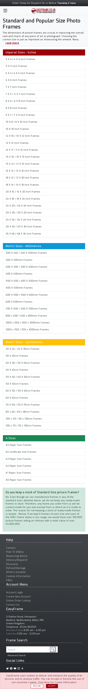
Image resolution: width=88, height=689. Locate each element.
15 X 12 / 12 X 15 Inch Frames (22, 163)
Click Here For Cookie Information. (57, 682)
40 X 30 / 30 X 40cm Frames (23, 362)
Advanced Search (17, 655)
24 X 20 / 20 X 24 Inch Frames (23, 205)
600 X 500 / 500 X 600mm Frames (27, 294)
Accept (52, 686)
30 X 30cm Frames (17, 355)
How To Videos (15, 552)
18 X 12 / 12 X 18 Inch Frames (22, 177)
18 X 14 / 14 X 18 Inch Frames (22, 184)
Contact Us (12, 604)
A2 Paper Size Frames (18, 465)
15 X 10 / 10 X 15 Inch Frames (23, 156)
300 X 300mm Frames (19, 259)
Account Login (14, 592)
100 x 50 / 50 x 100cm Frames (24, 418)
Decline (37, 686)
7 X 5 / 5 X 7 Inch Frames (20, 94)
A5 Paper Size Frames (18, 444)
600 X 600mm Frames (19, 301)
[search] (53, 649)
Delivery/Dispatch (17, 560)
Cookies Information (18, 576)
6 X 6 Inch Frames (16, 80)
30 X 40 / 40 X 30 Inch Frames (24, 226)
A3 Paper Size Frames (18, 458)
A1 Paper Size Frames (18, 472)
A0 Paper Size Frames (18, 479)
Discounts (12, 564)
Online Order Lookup (18, 600)
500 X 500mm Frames (19, 287)
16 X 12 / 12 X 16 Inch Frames (22, 170)
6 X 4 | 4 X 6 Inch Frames (20, 73)
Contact (11, 548)
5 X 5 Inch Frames (16, 66)
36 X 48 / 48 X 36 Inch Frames (23, 233)
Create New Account (18, 596)
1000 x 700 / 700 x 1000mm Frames (27, 329)
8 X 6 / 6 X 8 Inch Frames (20, 101)
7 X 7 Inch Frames (16, 87)
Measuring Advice (17, 556)
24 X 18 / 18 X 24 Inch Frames (23, 198)
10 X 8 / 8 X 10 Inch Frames (21, 121)
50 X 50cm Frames (17, 383)
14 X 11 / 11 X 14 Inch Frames (22, 149)
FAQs (9, 580)
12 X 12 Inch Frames (17, 142)
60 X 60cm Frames (17, 397)
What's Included (16, 572)
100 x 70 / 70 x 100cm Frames (23, 425)
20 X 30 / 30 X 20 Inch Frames (24, 212)
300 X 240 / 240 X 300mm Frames (26, 252)
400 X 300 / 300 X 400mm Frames (26, 266)
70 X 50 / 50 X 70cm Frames (23, 404)
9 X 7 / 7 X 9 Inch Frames (20, 115)
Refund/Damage (16, 568)
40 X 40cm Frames (17, 369)
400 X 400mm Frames (19, 273)
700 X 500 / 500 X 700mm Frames (26, 308)
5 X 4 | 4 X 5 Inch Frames (20, 59)
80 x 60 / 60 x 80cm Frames (22, 411)
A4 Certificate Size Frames (21, 451)
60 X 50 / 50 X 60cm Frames (23, 390)
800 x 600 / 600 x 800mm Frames (26, 315)
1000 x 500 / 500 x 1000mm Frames (28, 322)
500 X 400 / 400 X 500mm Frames (27, 280)
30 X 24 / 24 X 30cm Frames (22, 348)
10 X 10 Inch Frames (17, 129)
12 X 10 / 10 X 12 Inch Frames (22, 135)
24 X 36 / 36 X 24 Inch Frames (23, 219)
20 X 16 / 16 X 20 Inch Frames (23, 191)
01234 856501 (28, 626)
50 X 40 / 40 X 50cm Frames (23, 376)
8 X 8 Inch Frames (16, 108)
